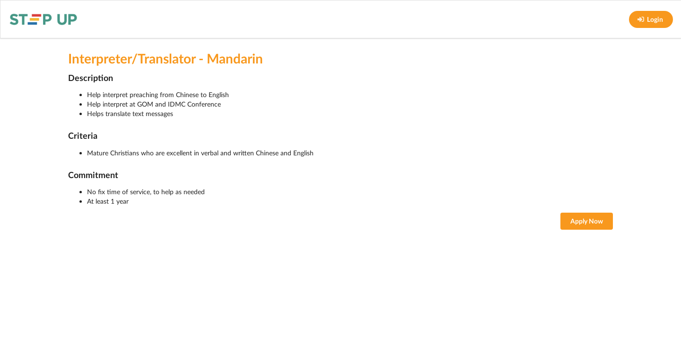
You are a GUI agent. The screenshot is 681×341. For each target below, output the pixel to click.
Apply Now (586, 221)
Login (650, 19)
